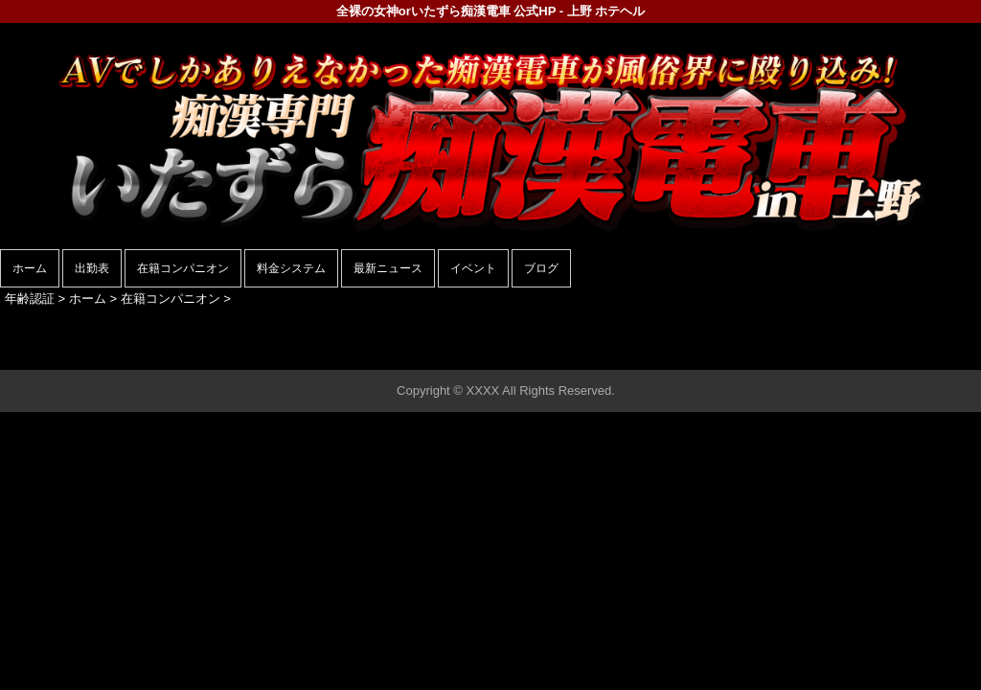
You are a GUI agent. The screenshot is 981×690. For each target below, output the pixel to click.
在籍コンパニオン (183, 268)
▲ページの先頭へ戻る (909, 352)
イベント (473, 268)
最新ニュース (388, 268)
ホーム (29, 268)
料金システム (291, 268)
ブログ (541, 268)
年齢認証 (30, 298)
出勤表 (92, 268)
